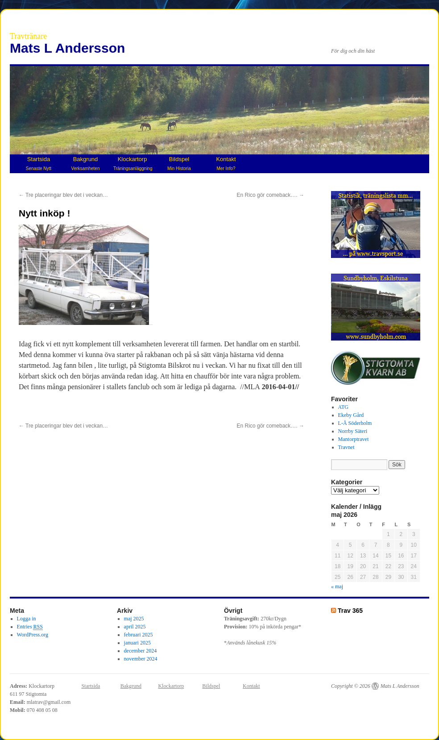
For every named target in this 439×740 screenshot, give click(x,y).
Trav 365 (350, 610)
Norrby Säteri (353, 431)
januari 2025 (137, 643)
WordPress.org (32, 635)
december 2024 (140, 651)
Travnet (346, 447)
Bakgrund (85, 163)
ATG (343, 407)
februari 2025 (138, 635)
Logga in (26, 618)
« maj (337, 586)
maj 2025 (134, 618)
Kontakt (226, 163)
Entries (30, 627)
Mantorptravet (353, 439)
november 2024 (140, 659)
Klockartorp (132, 163)
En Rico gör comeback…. (270, 195)
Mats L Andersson (67, 48)
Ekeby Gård (351, 415)
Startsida (38, 163)
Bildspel (179, 163)
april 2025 (135, 627)
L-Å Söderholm (355, 423)
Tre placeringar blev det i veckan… (63, 195)
